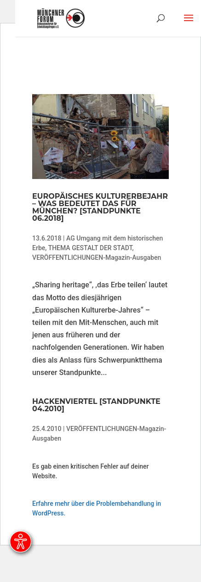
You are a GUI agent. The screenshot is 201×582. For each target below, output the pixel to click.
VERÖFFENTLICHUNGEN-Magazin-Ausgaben (96, 257)
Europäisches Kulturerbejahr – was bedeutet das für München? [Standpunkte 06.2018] (100, 207)
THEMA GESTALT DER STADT (90, 248)
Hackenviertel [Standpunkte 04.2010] (96, 405)
